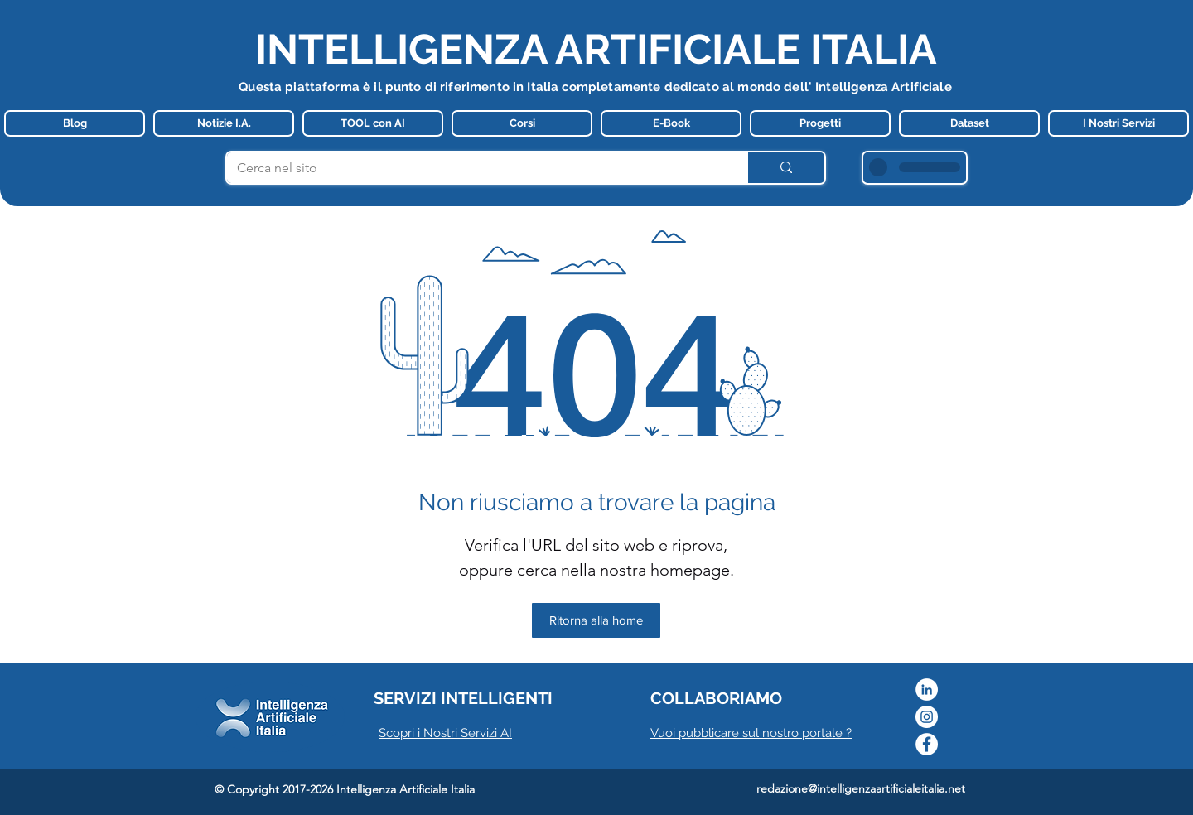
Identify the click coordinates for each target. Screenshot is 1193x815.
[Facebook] (926, 744)
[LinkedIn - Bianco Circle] (926, 689)
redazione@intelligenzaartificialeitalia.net (860, 788)
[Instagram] (926, 717)
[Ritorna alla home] (596, 620)
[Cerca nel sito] (474, 168)
